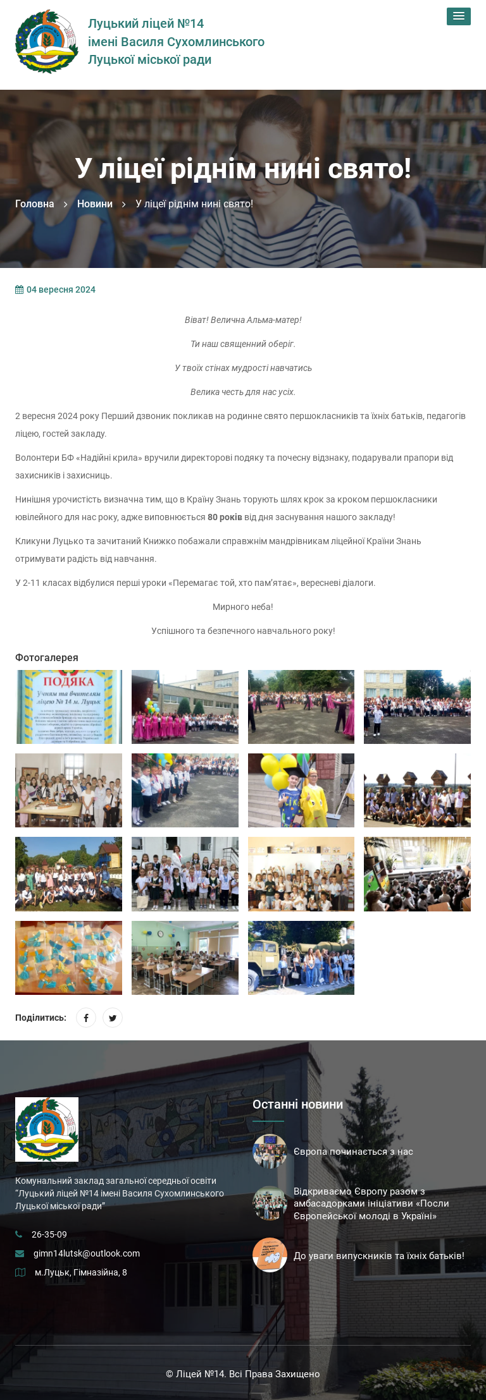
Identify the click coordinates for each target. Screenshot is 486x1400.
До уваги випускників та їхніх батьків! (379, 1256)
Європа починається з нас (353, 1151)
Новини (95, 204)
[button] (459, 16)
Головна (34, 204)
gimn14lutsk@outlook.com (87, 1253)
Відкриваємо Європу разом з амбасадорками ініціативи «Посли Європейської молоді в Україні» (371, 1204)
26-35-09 (49, 1234)
